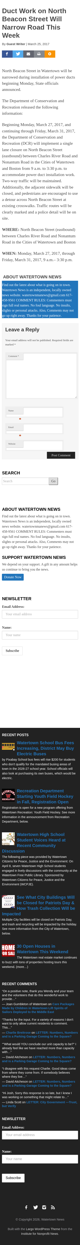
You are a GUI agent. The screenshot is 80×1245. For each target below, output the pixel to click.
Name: (7, 627)
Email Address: (13, 606)
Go (53, 481)
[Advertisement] (34, 692)
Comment (13, 356)
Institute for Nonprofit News (39, 1233)
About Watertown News (32, 277)
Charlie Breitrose (18, 1032)
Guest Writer (16, 44)
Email (14, 428)
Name (14, 411)
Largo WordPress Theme (43, 1229)
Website (12, 444)
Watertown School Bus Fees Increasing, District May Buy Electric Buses (45, 748)
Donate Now (12, 577)
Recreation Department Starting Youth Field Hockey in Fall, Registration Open (45, 796)
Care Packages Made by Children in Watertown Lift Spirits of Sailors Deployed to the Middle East (38, 1008)
